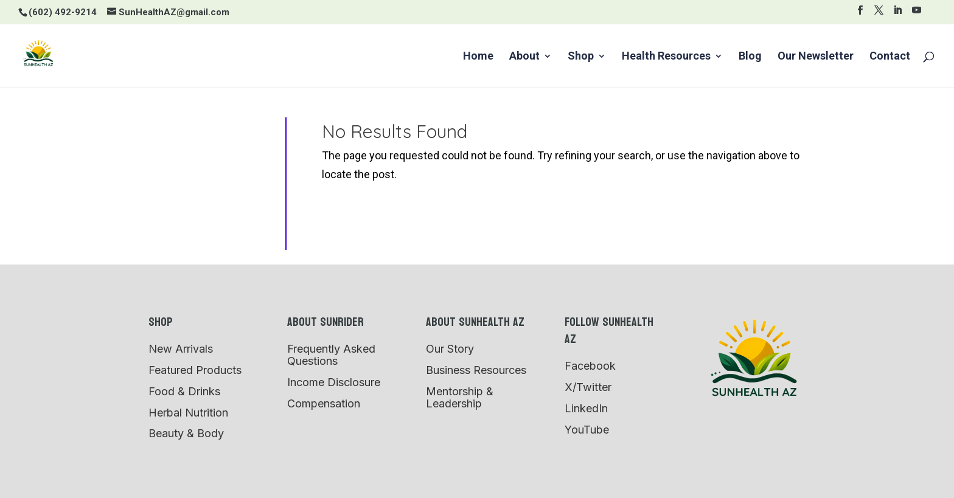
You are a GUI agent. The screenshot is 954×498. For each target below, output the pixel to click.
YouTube (587, 429)
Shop (581, 57)
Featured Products (195, 370)
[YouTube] (916, 13)
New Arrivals (180, 348)
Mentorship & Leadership (459, 397)
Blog (750, 57)
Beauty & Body (186, 433)
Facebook (590, 365)
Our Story (450, 348)
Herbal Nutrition (188, 412)
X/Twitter (588, 387)
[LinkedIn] (897, 13)
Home (478, 57)
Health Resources (666, 57)
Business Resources (476, 370)
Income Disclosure (333, 382)
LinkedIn (586, 408)
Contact (889, 57)
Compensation (323, 403)
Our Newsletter (816, 57)
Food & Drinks (184, 391)
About (524, 57)
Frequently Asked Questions (331, 354)
